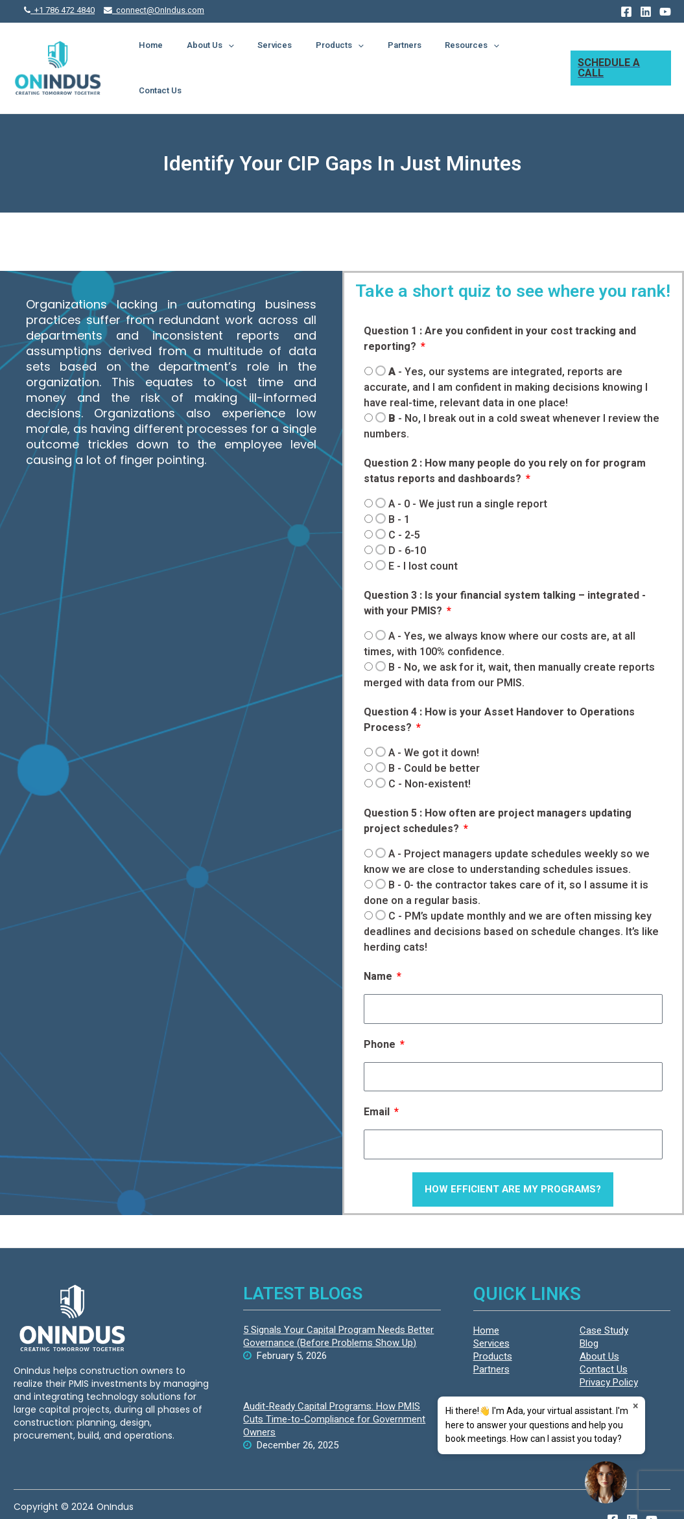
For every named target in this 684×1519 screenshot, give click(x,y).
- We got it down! (433, 724)
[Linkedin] (646, 11)
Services (298, 53)
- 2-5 (404, 506)
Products (353, 53)
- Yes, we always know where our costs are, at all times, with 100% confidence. (499, 615)
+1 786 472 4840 (59, 10)
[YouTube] (665, 11)
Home (197, 53)
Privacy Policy (609, 1353)
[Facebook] (626, 11)
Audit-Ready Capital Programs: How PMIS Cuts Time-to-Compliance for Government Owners (334, 1390)
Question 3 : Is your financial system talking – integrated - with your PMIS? (505, 574)
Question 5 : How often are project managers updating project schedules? (497, 791)
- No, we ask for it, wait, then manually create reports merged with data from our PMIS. (509, 646)
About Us (245, 53)
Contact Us (525, 53)
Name (379, 947)
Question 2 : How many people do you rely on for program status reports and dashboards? (505, 442)
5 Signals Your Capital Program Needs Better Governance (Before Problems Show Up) (338, 1307)
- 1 (399, 490)
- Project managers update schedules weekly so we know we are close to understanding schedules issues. (507, 832)
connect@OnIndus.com (154, 10)
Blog (589, 1314)
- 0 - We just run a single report (467, 475)
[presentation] (263, 53)
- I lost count (423, 537)
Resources (463, 53)
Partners (406, 53)
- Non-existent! (429, 755)
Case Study (604, 1301)
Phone (381, 1015)
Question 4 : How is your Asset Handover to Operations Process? (499, 690)
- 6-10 (407, 521)
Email (378, 1083)
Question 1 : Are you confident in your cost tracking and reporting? (500, 309)
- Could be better (434, 739)
